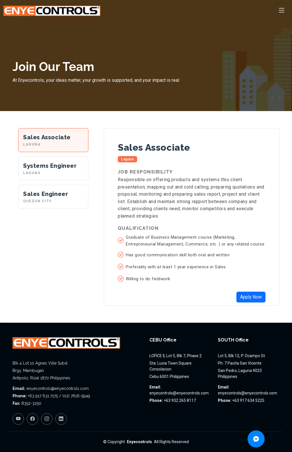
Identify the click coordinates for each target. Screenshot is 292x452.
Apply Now (251, 297)
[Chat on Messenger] (256, 438)
